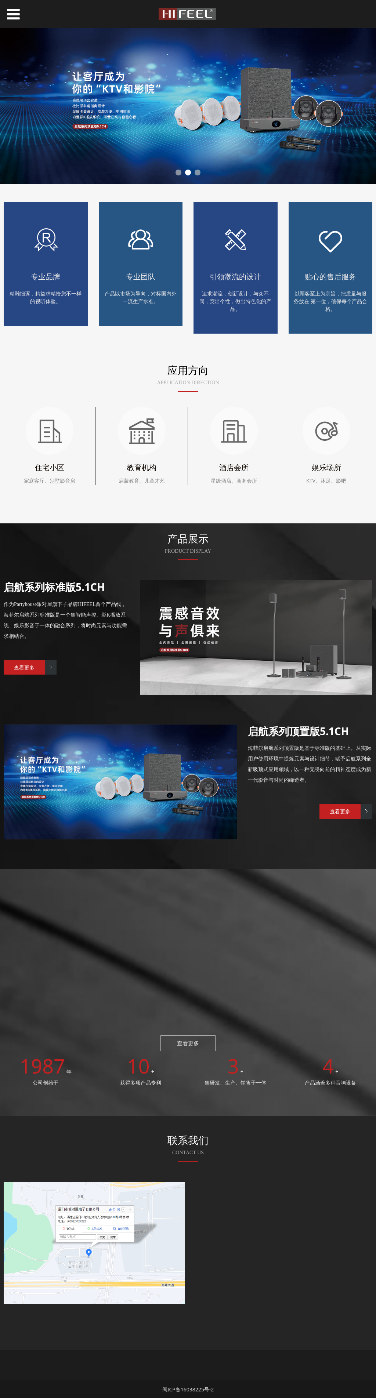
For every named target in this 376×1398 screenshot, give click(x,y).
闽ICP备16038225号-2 (188, 1389)
